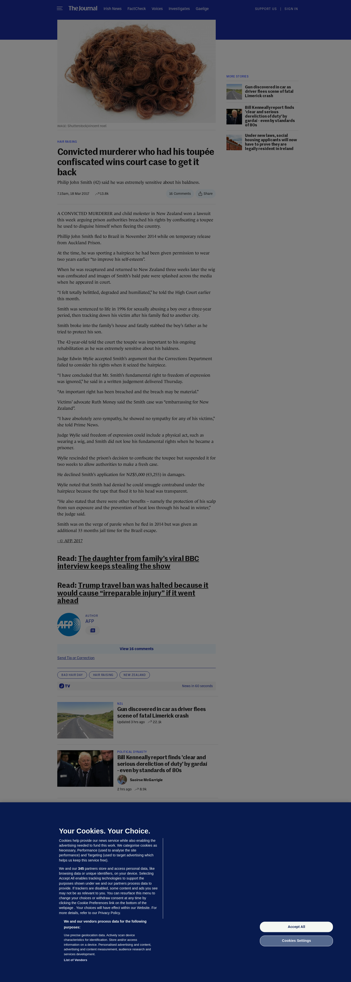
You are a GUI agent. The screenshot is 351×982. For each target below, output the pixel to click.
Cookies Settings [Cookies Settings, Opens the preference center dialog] (296, 941)
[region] (175, 892)
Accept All (296, 927)
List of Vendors (75, 960)
